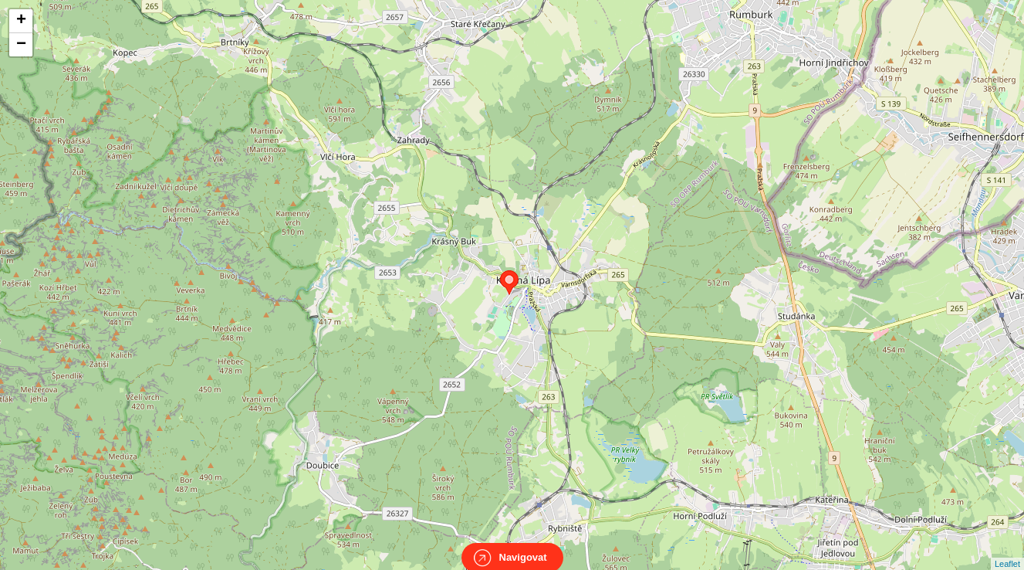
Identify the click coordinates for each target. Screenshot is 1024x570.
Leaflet (1007, 550)
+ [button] (21, 20)
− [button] (21, 44)
